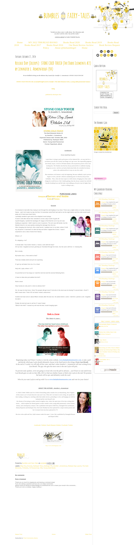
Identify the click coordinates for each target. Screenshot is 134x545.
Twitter (70, 425)
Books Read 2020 (71, 42)
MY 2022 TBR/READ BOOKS (42, 42)
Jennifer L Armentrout (60, 466)
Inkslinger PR (48, 466)
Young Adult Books (49, 468)
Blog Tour (23, 466)
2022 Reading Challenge (107, 200)
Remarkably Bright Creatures (108, 325)
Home (20, 42)
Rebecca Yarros (104, 343)
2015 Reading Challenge (107, 293)
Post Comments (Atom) (31, 538)
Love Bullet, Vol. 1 (104, 361)
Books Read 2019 (93, 42)
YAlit (41, 468)
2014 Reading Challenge (107, 306)
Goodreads (37, 425)
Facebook (64, 425)
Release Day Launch (75, 466)
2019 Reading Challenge (107, 240)
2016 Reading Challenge (107, 280)
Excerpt (29, 466)
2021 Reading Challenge (107, 214)
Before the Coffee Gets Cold (107, 333)
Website (43, 425)
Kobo (49, 199)
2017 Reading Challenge (107, 266)
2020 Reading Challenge (107, 227)
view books (115, 210)
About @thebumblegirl (65, 48)
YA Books (25, 468)
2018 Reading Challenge (107, 253)
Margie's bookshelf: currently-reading (110, 323)
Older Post (88, 534)
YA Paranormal (34, 468)
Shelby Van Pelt (104, 327)
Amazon (42, 197)
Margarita (103, 203)
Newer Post (18, 534)
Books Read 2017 (33, 45)
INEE (101, 362)
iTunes (57, 199)
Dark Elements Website (54, 425)
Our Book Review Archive (81, 45)
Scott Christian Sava (101, 357)
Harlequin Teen (38, 466)
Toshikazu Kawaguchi (105, 335)
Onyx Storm (102, 341)
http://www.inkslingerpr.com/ (53, 445)
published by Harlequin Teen (53, 94)
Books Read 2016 (55, 45)
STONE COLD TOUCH (53, 131)
